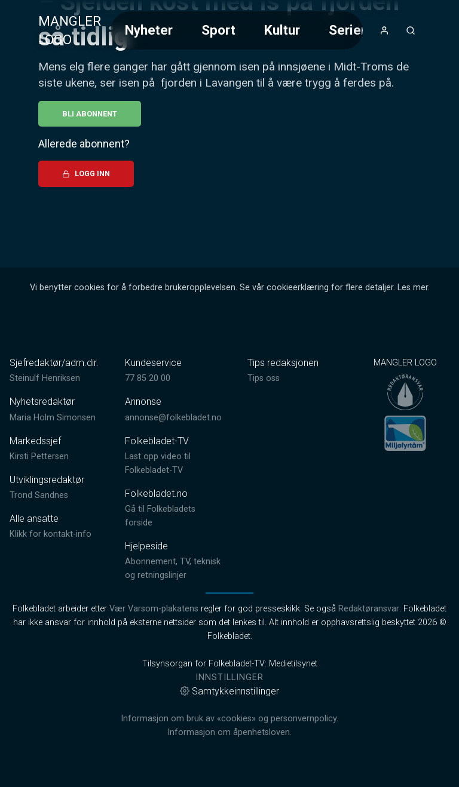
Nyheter (149, 30)
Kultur (282, 30)
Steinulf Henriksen (45, 378)
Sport (218, 30)
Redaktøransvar (368, 609)
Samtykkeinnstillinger (229, 691)
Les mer (412, 287)
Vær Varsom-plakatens (153, 609)
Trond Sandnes (39, 495)
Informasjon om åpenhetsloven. (229, 732)
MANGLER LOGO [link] (69, 30)
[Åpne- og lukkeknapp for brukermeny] (384, 30)
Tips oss (263, 378)
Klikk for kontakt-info (50, 534)
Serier (347, 30)
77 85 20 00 (147, 378)
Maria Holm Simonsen (53, 418)
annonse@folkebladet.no (173, 418)
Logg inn (86, 173)
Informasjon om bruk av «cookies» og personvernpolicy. (229, 719)
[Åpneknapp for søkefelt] (411, 30)
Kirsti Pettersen (39, 456)
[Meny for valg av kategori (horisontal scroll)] (237, 30)
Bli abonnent (89, 113)
